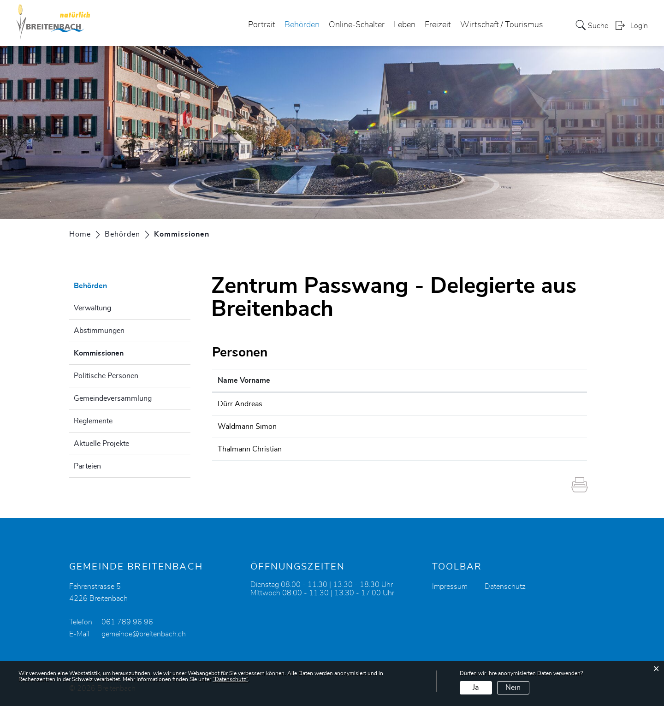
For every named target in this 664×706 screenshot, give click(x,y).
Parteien (87, 466)
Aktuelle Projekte (101, 443)
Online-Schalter (357, 25)
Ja (476, 687)
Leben (404, 25)
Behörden (302, 25)
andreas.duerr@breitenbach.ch (464, 404)
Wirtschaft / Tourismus (501, 25)
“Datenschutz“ (230, 679)
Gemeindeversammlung (113, 398)
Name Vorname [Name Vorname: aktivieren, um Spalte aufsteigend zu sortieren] (244, 380)
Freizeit (438, 25)
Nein (513, 687)
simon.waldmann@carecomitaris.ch (472, 426)
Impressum (450, 586)
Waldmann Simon (247, 426)
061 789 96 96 (127, 622)
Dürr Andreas (240, 404)
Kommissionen (122, 352)
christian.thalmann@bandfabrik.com (473, 449)
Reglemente (93, 421)
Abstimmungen (99, 330)
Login (639, 26)
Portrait (261, 25)
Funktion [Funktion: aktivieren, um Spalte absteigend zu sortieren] (336, 380)
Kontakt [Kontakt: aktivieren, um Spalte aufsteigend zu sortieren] (427, 380)
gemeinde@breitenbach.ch (143, 634)
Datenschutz (505, 586)
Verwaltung (92, 308)
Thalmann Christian (250, 449)
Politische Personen (106, 376)
